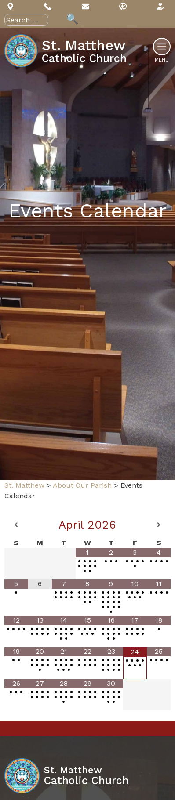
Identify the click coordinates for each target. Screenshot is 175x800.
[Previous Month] (16, 525)
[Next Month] (159, 525)
